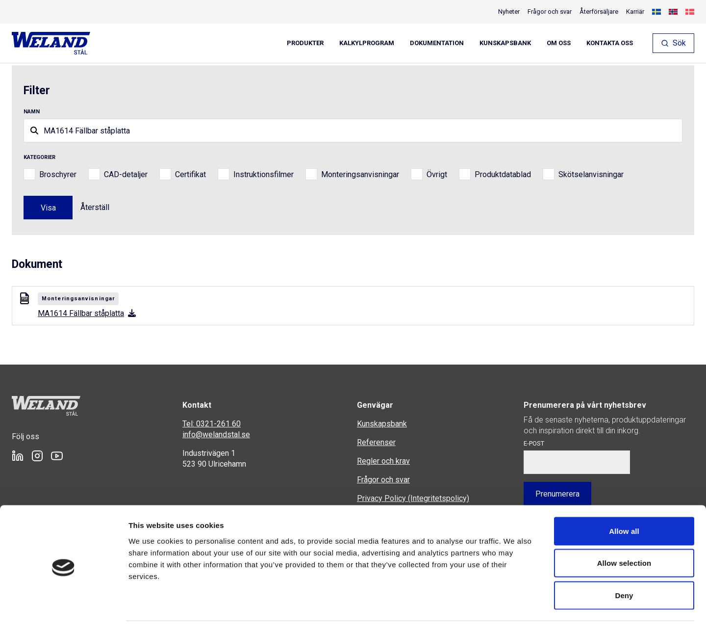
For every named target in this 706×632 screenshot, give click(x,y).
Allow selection (624, 535)
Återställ (94, 207)
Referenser (376, 442)
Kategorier (39, 157)
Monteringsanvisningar (360, 174)
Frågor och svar (550, 11)
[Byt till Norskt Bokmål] (673, 12)
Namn (32, 111)
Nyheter (509, 11)
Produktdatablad (503, 174)
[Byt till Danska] (689, 12)
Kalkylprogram (366, 43)
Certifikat (190, 174)
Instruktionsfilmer (263, 174)
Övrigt (437, 174)
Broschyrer (57, 174)
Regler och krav (383, 461)
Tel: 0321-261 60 (211, 423)
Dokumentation (437, 43)
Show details (514, 612)
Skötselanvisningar (591, 174)
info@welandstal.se (216, 434)
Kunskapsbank (505, 43)
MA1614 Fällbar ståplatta (87, 313)
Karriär (635, 11)
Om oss (559, 43)
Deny (624, 567)
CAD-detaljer (126, 174)
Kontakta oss (609, 43)
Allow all (624, 503)
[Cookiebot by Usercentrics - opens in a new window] (63, 613)
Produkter (305, 43)
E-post (534, 443)
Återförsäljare (599, 11)
